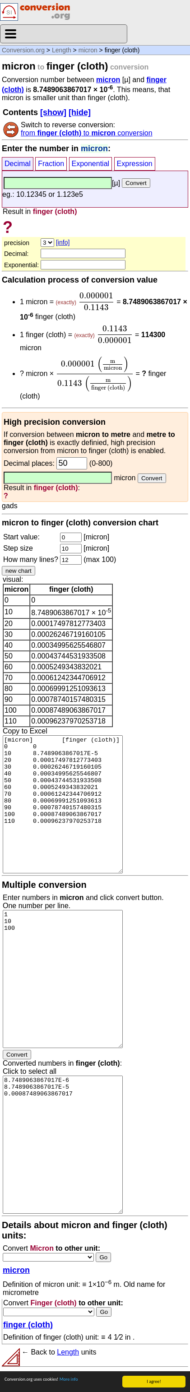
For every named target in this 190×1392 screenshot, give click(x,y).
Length (61, 50)
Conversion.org (23, 50)
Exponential (91, 163)
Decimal (18, 163)
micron (88, 50)
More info (69, 1379)
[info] (63, 242)
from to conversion (87, 133)
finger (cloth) (28, 1324)
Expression (135, 163)
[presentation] (96, 301)
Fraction (51, 163)
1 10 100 (63, 979)
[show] (53, 112)
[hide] (80, 112)
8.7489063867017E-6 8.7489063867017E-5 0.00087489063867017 (63, 1145)
